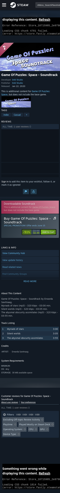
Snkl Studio (17, 81)
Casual (17, 116)
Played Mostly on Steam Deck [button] (34, 426)
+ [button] (26, 116)
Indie (6, 116)
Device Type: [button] (9, 436)
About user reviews (9, 404)
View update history (12, 262)
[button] (30, 128)
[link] (31, 234)
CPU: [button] (31, 431)
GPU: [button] (42, 431)
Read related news (12, 269)
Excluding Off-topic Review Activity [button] (21, 421)
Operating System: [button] (13, 431)
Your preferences (28, 404)
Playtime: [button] (8, 426)
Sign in (4, 183)
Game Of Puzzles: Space (43, 209)
